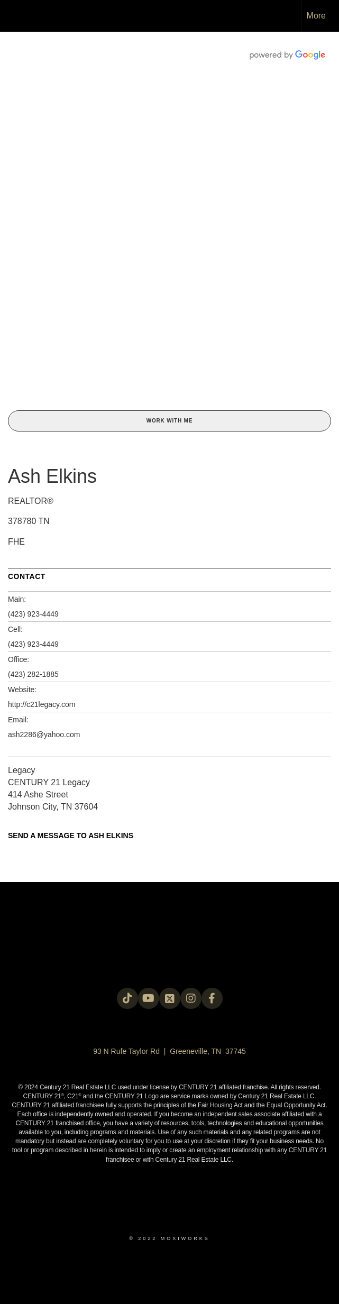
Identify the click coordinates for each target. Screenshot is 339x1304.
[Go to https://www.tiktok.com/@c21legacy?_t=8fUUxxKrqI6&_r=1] (127, 998)
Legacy (21, 770)
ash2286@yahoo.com (44, 734)
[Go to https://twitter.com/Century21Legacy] (169, 998)
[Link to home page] (13, 16)
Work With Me (169, 421)
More (316, 15)
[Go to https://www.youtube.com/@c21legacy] (148, 998)
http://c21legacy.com (41, 704)
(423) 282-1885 (33, 674)
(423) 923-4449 (33, 614)
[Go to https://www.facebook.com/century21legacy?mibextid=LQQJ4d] (212, 998)
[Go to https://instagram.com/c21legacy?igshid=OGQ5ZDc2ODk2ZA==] (190, 998)
